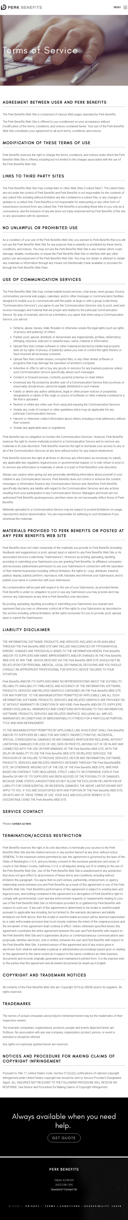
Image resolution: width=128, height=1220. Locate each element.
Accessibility (96, 1206)
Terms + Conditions (62, 1206)
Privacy (33, 1206)
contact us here (21, 823)
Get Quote (64, 1138)
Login (117, 1206)
